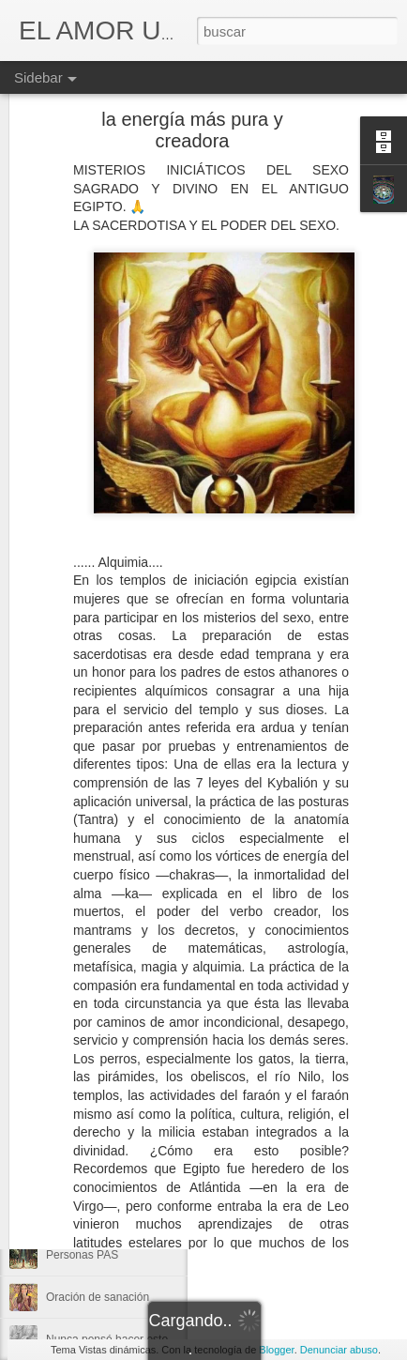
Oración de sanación (97, 1297)
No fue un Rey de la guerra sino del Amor (149, 959)
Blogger (276, 1349)
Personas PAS (82, 1254)
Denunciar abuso (339, 1349)
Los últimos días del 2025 (109, 1043)
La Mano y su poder (95, 1212)
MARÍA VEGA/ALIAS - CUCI (298, 1016)
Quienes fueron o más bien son (124, 1086)
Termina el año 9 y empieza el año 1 (136, 1170)
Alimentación (328, 1040)
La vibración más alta (99, 1128)
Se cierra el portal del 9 (103, 1001)
